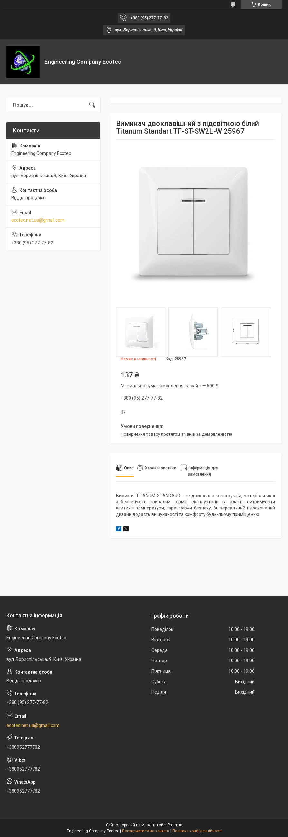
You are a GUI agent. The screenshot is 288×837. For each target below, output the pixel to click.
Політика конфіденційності (197, 831)
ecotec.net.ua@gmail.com (37, 220)
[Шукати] (92, 105)
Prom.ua (175, 825)
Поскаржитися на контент (145, 831)
